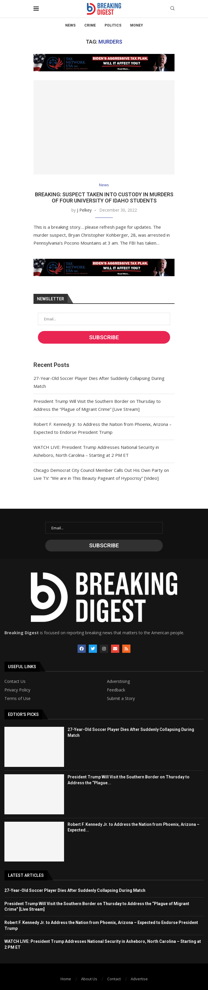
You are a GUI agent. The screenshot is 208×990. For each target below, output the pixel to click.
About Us (89, 978)
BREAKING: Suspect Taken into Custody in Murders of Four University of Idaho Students (104, 197)
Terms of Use (17, 698)
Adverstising (118, 681)
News (70, 25)
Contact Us (15, 681)
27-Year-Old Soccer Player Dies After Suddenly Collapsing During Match (74, 890)
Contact (114, 978)
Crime (90, 25)
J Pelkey (84, 210)
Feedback (116, 690)
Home (66, 978)
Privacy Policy (17, 690)
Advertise (139, 978)
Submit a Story (121, 698)
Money (136, 25)
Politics (113, 25)
